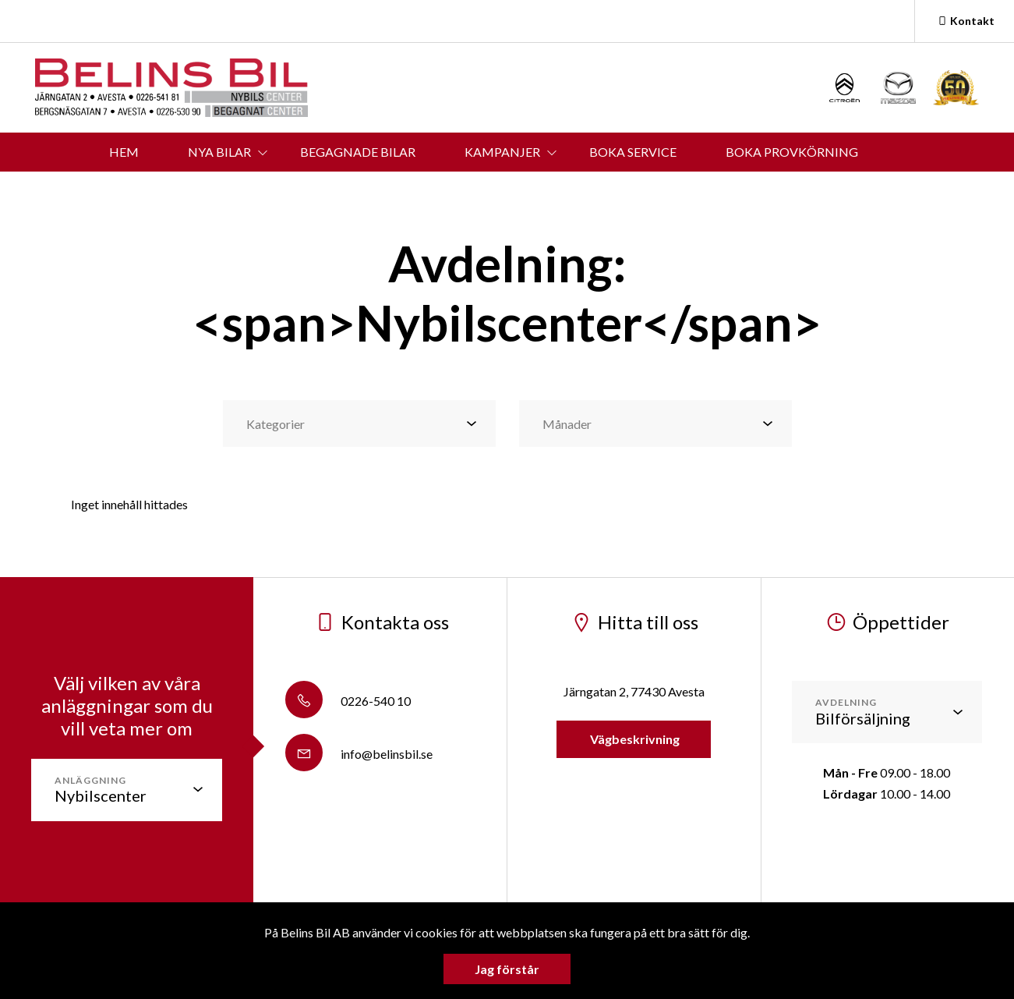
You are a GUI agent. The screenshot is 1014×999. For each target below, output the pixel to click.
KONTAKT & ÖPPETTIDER (415, 190)
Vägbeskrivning (634, 739)
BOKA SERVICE (633, 151)
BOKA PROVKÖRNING (792, 151)
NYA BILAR (219, 151)
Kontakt (965, 20)
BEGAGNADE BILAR (357, 151)
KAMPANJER (502, 151)
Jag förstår (507, 969)
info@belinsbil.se (359, 753)
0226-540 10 (348, 700)
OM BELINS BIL (585, 190)
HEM (124, 151)
